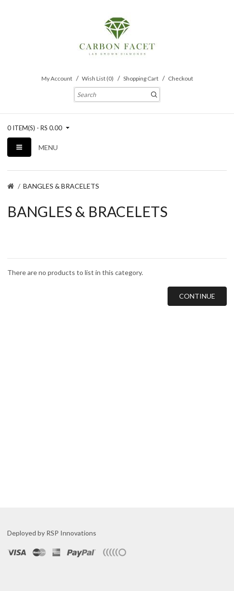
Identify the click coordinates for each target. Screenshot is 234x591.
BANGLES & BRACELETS (61, 186)
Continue (197, 296)
